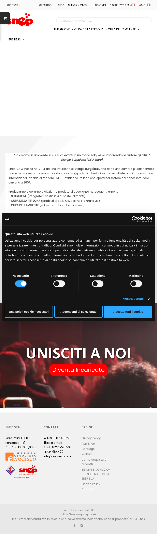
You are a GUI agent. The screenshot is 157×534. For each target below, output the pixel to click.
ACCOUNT (13, 5)
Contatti (100, 5)
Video (84, 5)
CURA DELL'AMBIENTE (123, 29)
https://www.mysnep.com (78, 514)
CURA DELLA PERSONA (90, 29)
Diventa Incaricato (78, 370)
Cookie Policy (91, 484)
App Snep (88, 444)
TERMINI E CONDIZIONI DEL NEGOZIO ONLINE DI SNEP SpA (97, 474)
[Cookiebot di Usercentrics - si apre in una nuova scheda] (134, 219)
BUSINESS (16, 39)
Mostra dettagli (133, 298)
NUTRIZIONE (63, 29)
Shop (61, 5)
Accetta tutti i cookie (128, 311)
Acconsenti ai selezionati (78, 311)
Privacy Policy (91, 438)
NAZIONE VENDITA (122, 5)
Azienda (73, 5)
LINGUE (144, 5)
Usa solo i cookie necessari (29, 311)
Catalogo (45, 5)
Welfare (87, 454)
